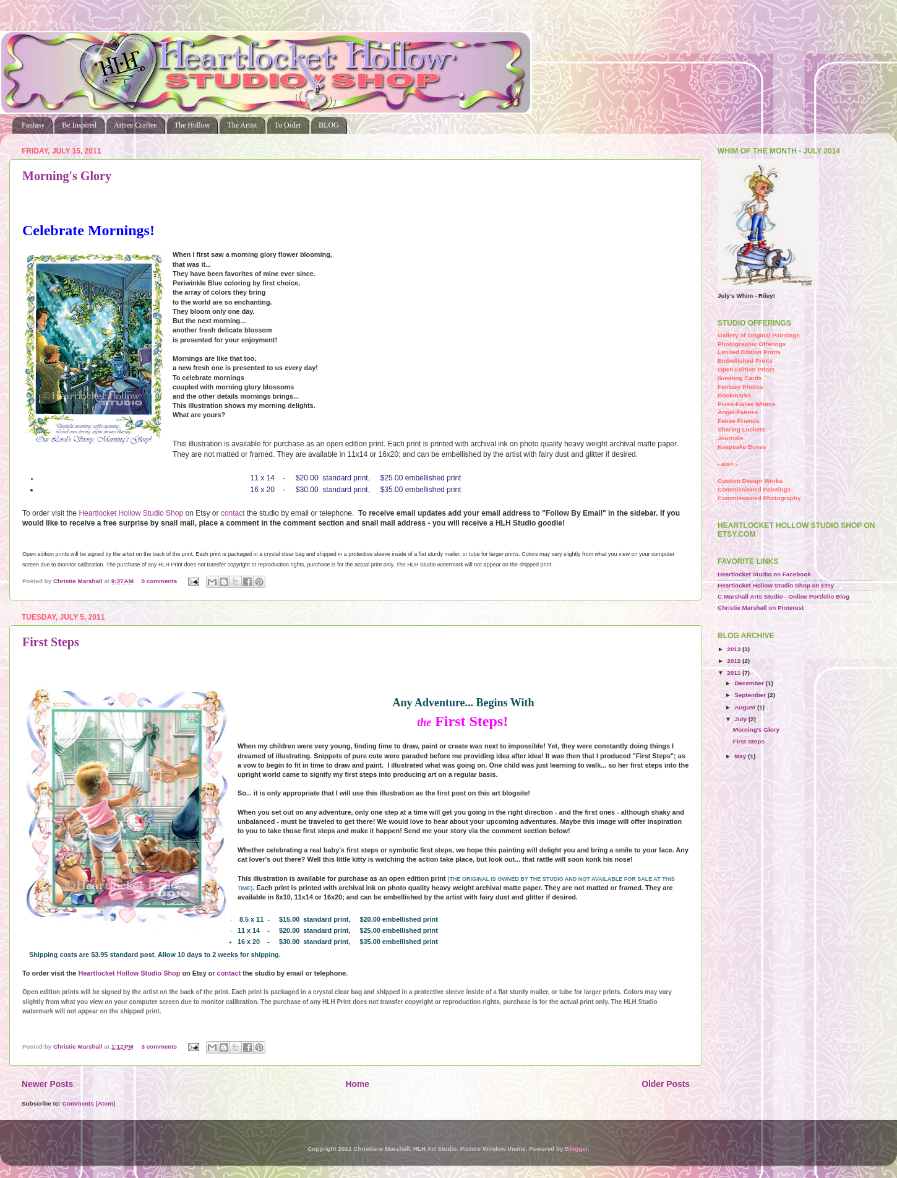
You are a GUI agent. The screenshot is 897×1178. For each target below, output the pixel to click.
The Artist (242, 125)
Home (357, 1084)
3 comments (159, 1046)
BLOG (329, 125)
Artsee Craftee (135, 125)
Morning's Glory (66, 176)
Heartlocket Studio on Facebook (764, 574)
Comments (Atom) (89, 1103)
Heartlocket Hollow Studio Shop (131, 513)
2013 (734, 649)
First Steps (50, 642)
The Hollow (192, 125)
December (750, 683)
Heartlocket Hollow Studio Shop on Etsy (776, 585)
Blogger (576, 1148)
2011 (734, 672)
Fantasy (33, 125)
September (751, 694)
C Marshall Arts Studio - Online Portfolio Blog (783, 596)
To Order (288, 125)
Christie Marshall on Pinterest (761, 607)
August (745, 707)
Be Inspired (79, 125)
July (741, 719)
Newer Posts (47, 1084)
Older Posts (666, 1084)
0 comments (160, 581)
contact (233, 513)
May (741, 756)
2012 (734, 660)
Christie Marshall (78, 581)
